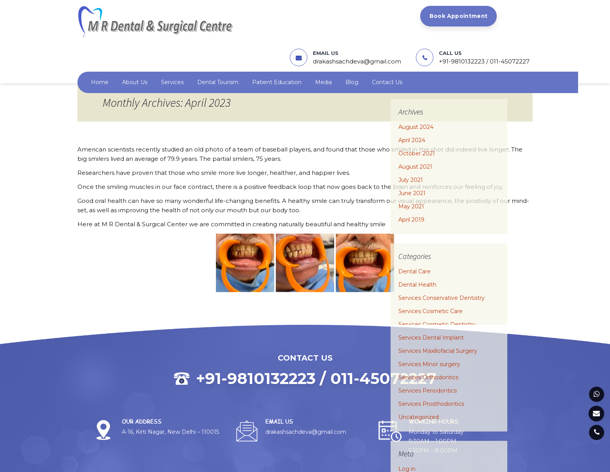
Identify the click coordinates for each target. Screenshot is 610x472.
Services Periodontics (427, 354)
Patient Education (276, 46)
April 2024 (411, 104)
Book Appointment (241, 16)
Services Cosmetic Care (430, 275)
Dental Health (417, 248)
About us (134, 46)
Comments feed (420, 459)
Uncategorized (418, 381)
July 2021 (410, 144)
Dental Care (414, 235)
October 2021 (416, 117)
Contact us (387, 46)
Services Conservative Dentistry (441, 262)
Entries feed (414, 446)
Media (323, 46)
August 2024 (415, 91)
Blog (351, 46)
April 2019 (411, 183)
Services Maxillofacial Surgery (437, 315)
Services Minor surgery (429, 328)
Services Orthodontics (428, 341)
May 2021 (411, 170)
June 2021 (412, 157)
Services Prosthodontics (431, 368)
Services (172, 46)
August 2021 (415, 130)
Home (100, 46)
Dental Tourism (217, 46)
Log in (406, 433)
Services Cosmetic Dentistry (436, 288)
